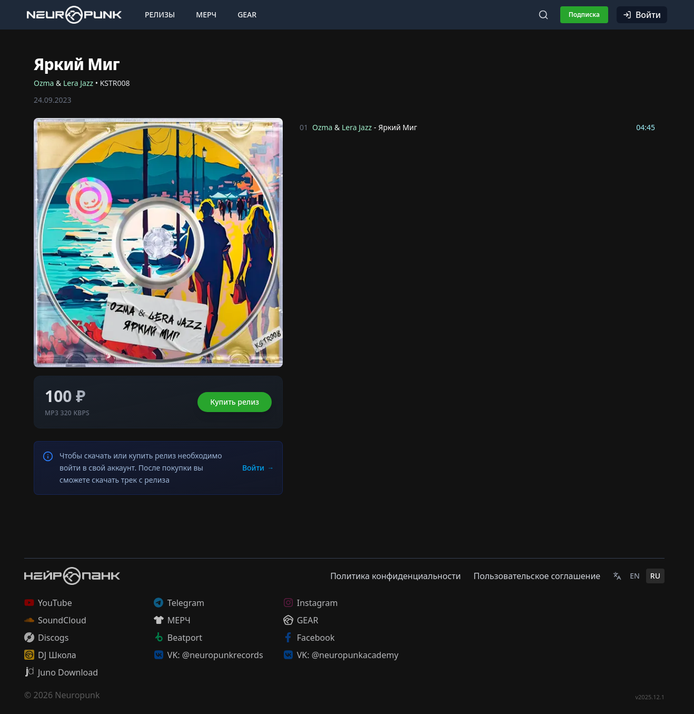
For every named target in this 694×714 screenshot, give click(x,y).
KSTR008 (115, 83)
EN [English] (635, 576)
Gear (246, 14)
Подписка (584, 14)
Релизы (160, 14)
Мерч (206, 14)
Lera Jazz (78, 83)
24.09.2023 (53, 100)
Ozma (44, 83)
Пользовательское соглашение (536, 576)
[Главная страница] (74, 14)
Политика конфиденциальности (395, 576)
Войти (642, 15)
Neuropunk (77, 695)
